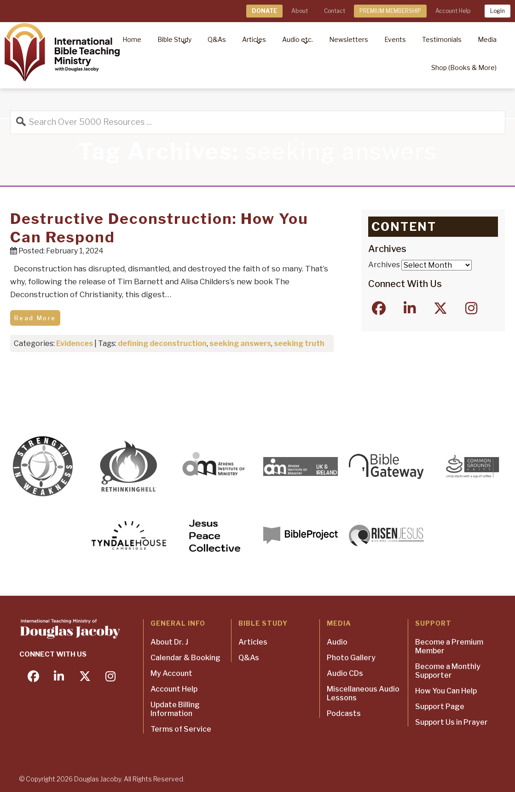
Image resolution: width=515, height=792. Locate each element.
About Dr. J (169, 642)
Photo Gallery (351, 657)
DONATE (264, 10)
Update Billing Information (175, 709)
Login (497, 10)
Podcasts (344, 713)
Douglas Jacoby (97, 779)
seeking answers (240, 343)
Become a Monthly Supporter (447, 671)
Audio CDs (345, 673)
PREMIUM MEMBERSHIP (390, 10)
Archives (384, 264)
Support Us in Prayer (451, 722)
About (299, 10)
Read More (35, 318)
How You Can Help (446, 690)
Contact (334, 10)
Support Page (439, 706)
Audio (337, 642)
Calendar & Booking (185, 657)
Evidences (74, 343)
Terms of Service (180, 729)
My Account (171, 673)
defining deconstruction (162, 343)
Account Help (452, 10)
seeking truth (299, 343)
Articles (252, 642)
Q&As (248, 657)
